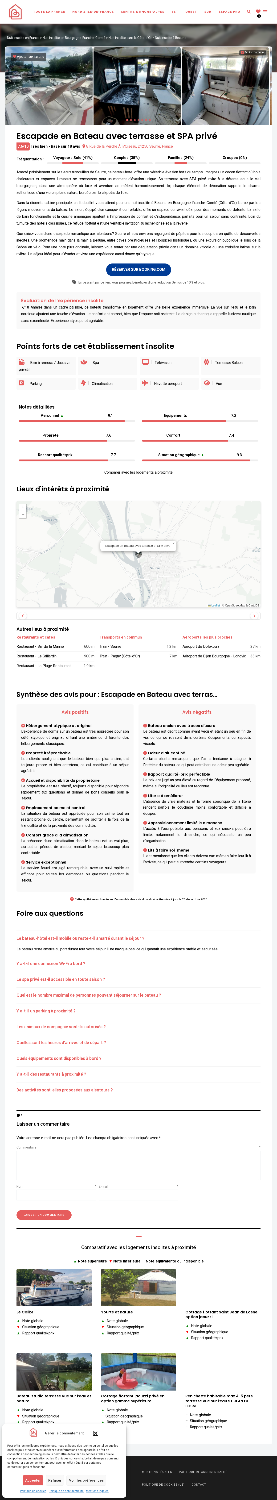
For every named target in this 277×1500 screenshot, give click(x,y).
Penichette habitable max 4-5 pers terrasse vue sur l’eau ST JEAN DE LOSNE (219, 1400)
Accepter (33, 1480)
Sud (207, 11)
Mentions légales (97, 1491)
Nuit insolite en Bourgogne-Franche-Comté (74, 37)
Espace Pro (229, 11)
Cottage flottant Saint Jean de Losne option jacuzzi (221, 1314)
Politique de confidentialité (66, 1491)
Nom (56, 1186)
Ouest (191, 11)
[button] (95, 1433)
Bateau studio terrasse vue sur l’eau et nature (53, 1398)
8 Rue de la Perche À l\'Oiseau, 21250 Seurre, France (127, 146)
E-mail (139, 1186)
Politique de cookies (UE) (163, 1484)
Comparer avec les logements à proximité (138, 472)
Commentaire (138, 1147)
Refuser (54, 1480)
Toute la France (49, 11)
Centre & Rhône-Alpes (142, 11)
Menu (265, 12)
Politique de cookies (33, 1491)
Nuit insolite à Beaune (170, 37)
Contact (199, 1484)
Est (174, 11)
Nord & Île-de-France (93, 11)
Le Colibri (25, 1311)
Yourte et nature (117, 1311)
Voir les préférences (86, 1480)
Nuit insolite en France (23, 37)
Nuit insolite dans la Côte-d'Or (130, 37)
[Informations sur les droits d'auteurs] (252, 52)
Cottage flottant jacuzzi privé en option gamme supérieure (132, 1398)
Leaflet (214, 604)
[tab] (138, 938)
